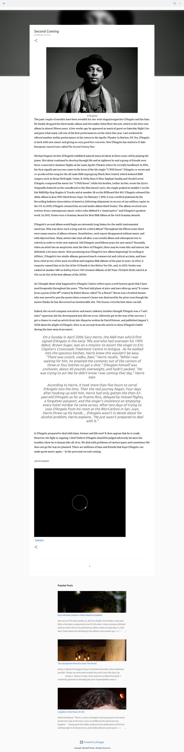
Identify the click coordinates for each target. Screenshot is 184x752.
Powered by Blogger (92, 742)
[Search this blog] (167, 3)
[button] (36, 41)
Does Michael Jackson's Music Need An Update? (80, 615)
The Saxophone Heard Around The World (77, 663)
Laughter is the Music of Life (71, 712)
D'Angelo (39, 540)
